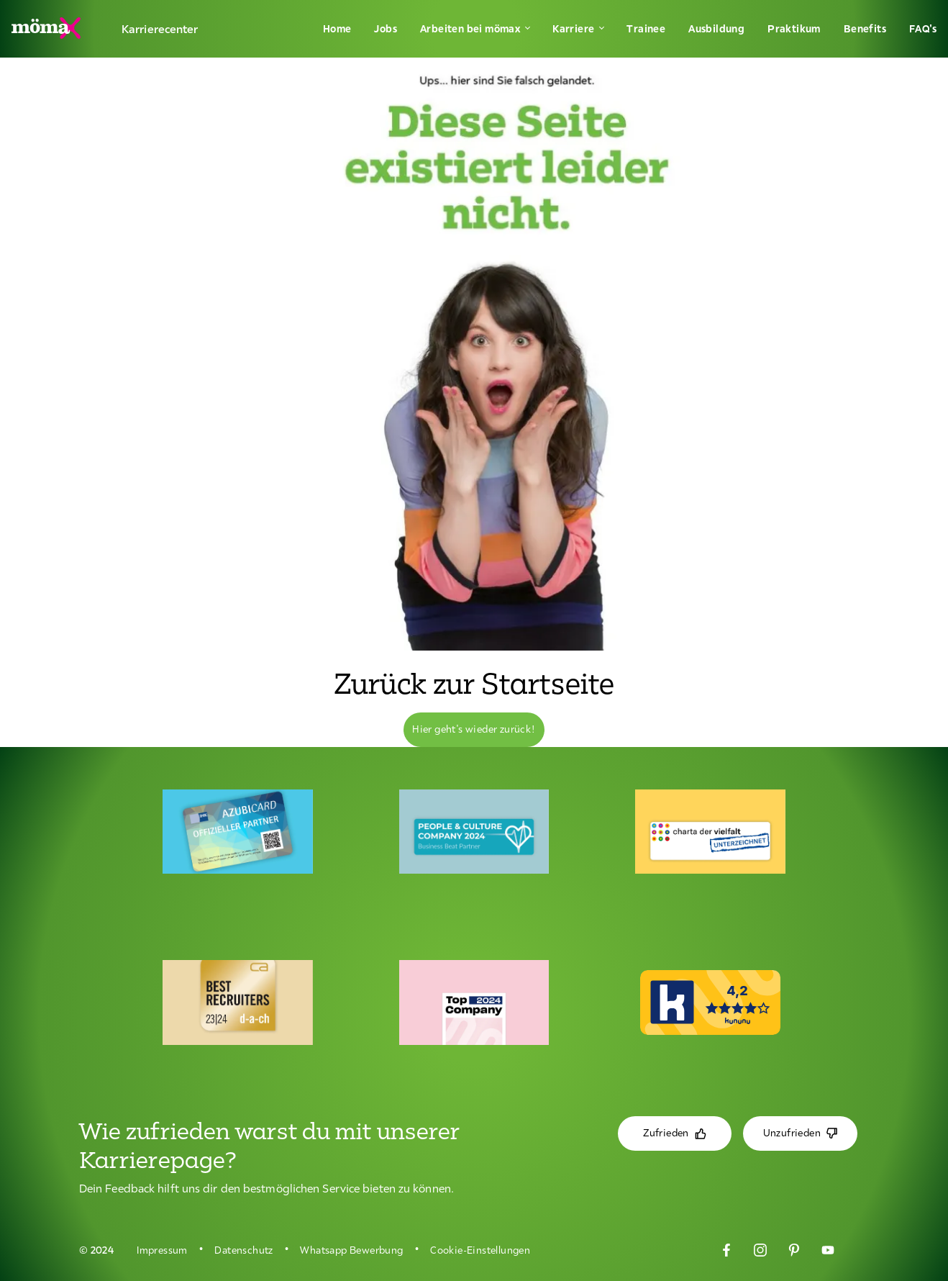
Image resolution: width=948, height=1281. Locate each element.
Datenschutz (243, 1250)
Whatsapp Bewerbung (351, 1250)
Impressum (162, 1250)
